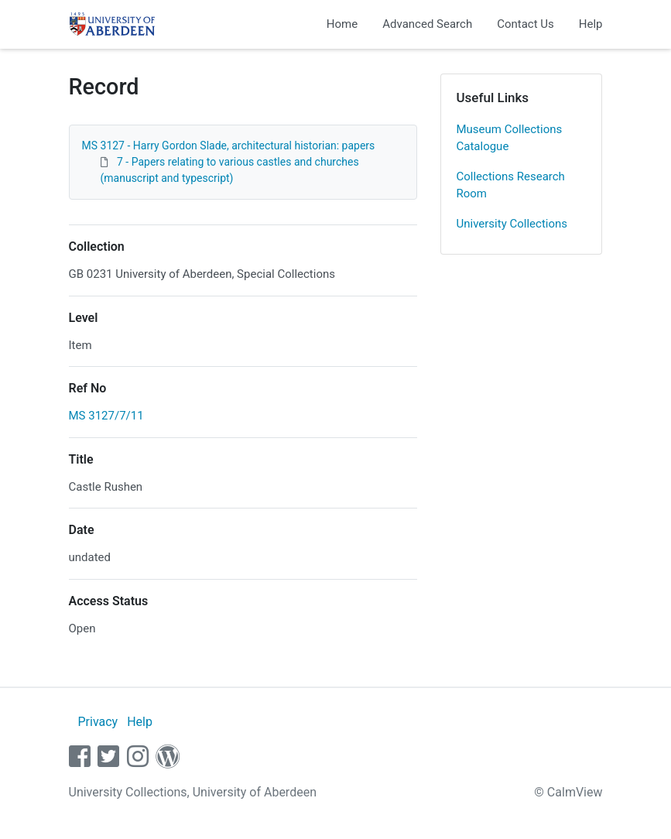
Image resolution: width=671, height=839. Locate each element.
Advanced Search (427, 24)
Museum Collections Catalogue (510, 138)
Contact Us (525, 24)
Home (342, 24)
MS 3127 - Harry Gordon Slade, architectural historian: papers (228, 145)
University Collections (512, 224)
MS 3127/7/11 (106, 416)
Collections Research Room (511, 185)
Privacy (97, 721)
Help (591, 24)
